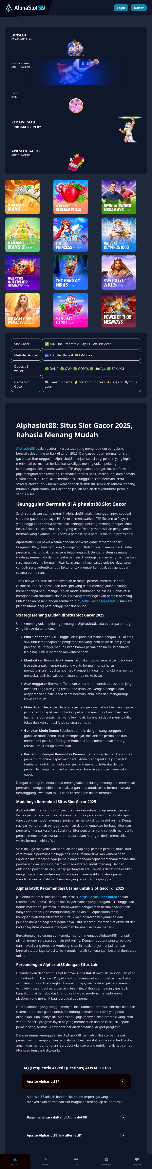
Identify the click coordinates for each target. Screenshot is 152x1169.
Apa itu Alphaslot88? (76, 1081)
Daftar (139, 8)
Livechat (137, 1161)
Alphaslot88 (25, 448)
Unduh (45, 1161)
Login (121, 8)
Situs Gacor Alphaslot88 (100, 601)
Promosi (106, 1161)
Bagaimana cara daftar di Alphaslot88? (76, 1117)
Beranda (15, 1161)
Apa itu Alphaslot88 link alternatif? (76, 1135)
